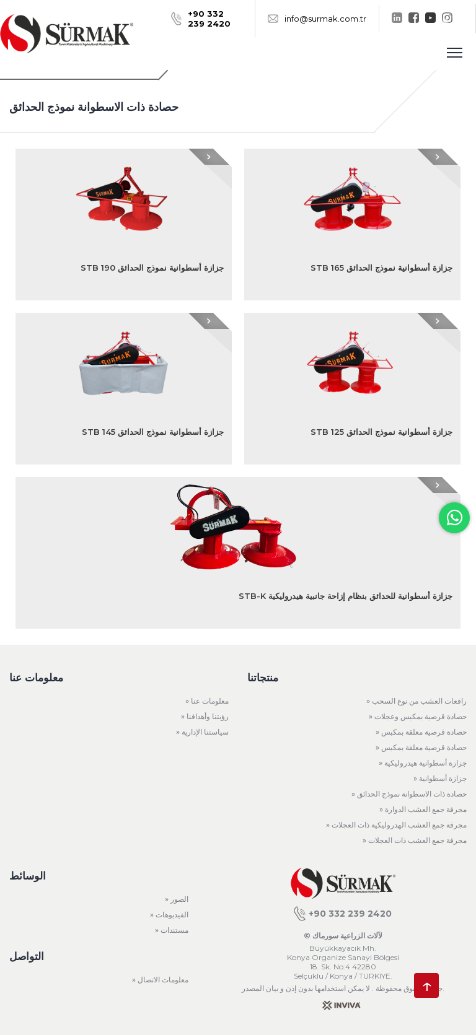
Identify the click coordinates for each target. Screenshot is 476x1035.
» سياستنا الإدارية (202, 731)
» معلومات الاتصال (160, 979)
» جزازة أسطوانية (440, 778)
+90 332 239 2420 (343, 913)
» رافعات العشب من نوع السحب (416, 700)
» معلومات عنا (207, 700)
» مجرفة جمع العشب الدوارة (423, 809)
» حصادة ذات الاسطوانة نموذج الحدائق (409, 793)
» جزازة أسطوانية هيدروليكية (423, 762)
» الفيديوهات (169, 914)
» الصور (176, 899)
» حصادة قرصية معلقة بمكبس (421, 731)
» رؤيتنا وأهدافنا (205, 716)
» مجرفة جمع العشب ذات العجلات (415, 840)
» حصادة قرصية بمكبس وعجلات (418, 716)
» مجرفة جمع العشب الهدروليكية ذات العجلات (396, 824)
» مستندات (171, 930)
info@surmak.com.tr (317, 19)
